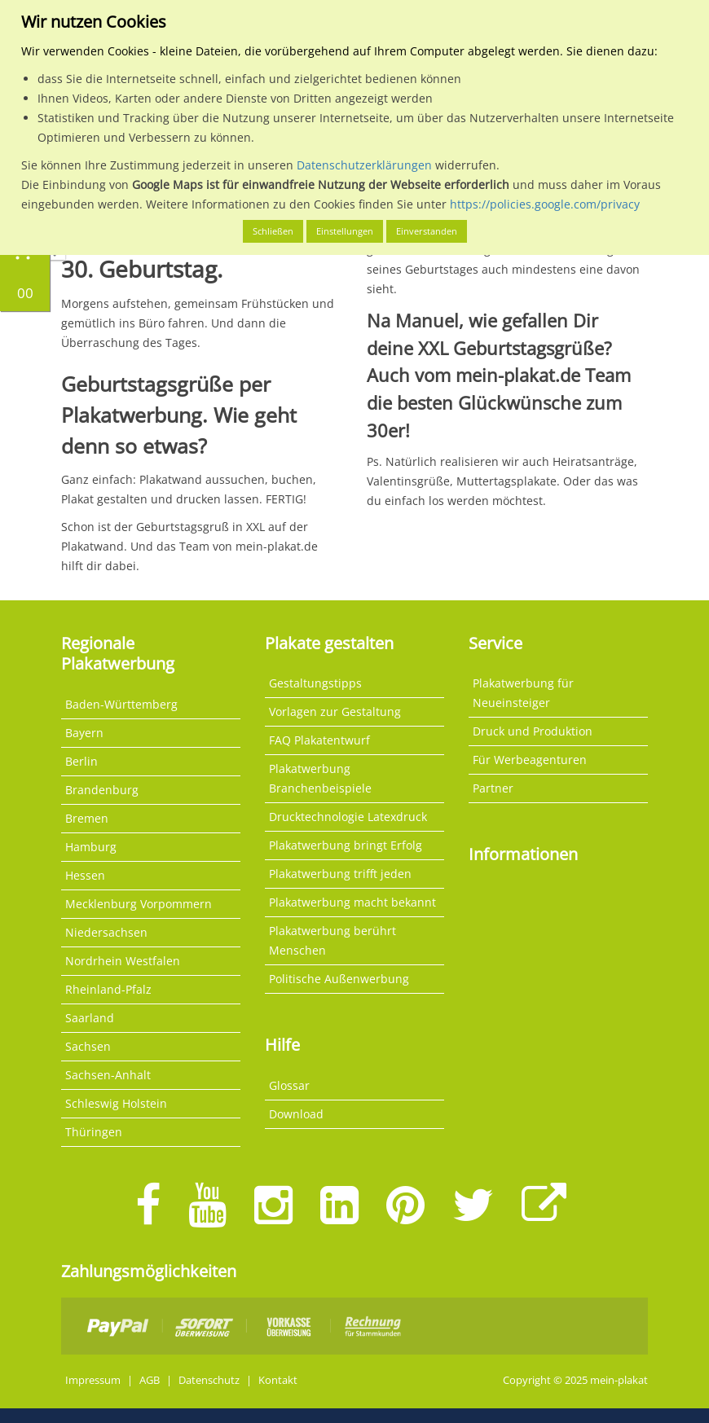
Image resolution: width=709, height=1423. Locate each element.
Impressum (93, 1380)
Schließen (273, 231)
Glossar (289, 1085)
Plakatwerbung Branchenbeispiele (320, 778)
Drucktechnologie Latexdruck (348, 816)
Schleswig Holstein (116, 1103)
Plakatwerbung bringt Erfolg (345, 845)
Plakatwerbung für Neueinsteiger (523, 692)
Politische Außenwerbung (339, 978)
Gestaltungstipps (315, 683)
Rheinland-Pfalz (108, 989)
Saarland (89, 1018)
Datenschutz (209, 1380)
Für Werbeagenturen (530, 759)
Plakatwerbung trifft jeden (340, 873)
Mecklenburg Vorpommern (138, 903)
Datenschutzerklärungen (364, 165)
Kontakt (277, 1380)
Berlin (81, 761)
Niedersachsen (106, 932)
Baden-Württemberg (121, 704)
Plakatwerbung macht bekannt (352, 902)
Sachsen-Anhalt (108, 1075)
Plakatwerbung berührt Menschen (332, 940)
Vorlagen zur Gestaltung (335, 711)
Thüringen (93, 1132)
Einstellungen (344, 231)
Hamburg (91, 846)
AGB (149, 1380)
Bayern (84, 732)
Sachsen (88, 1046)
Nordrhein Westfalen (122, 960)
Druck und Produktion (532, 731)
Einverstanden (426, 231)
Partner (493, 788)
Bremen (86, 818)
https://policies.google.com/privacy (545, 204)
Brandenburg (102, 789)
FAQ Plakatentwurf (319, 740)
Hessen (85, 875)
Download (296, 1114)
